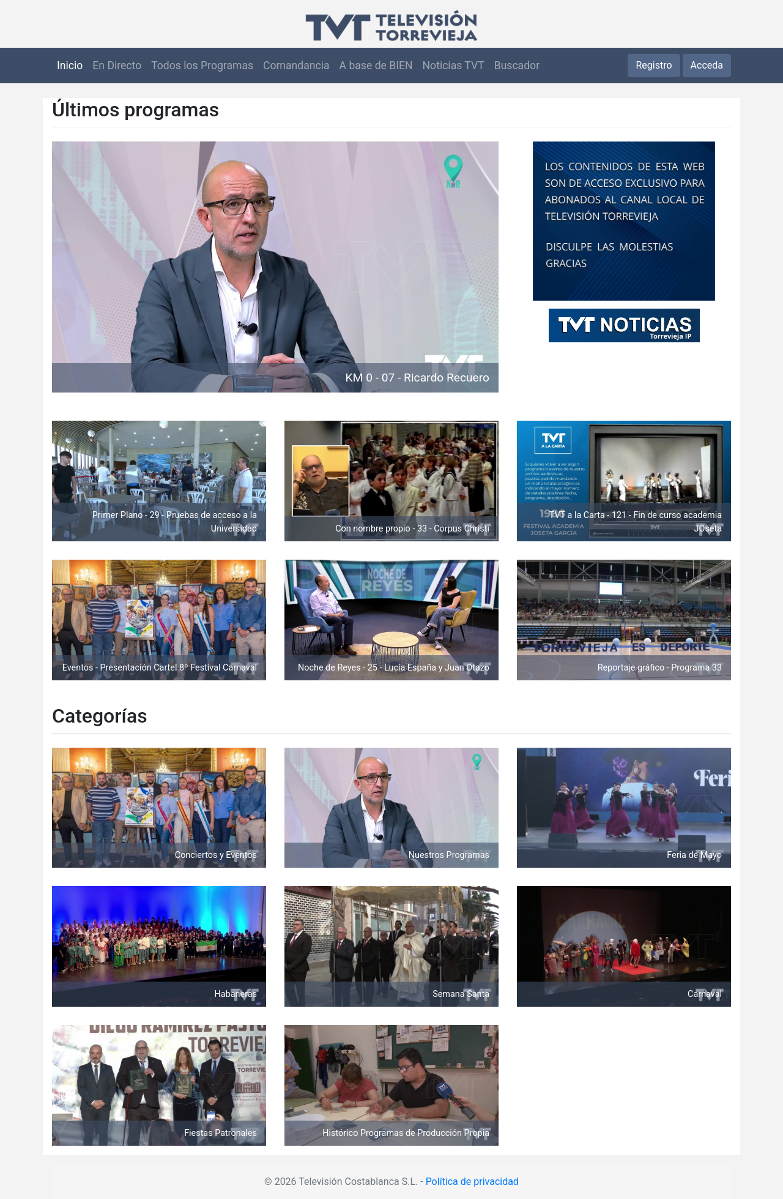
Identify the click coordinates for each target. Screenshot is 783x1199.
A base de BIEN (376, 65)
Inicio (70, 65)
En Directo (116, 65)
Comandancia (296, 65)
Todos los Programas (202, 65)
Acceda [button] (707, 65)
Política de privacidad (472, 1181)
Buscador (517, 65)
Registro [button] (654, 65)
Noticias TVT (453, 65)
